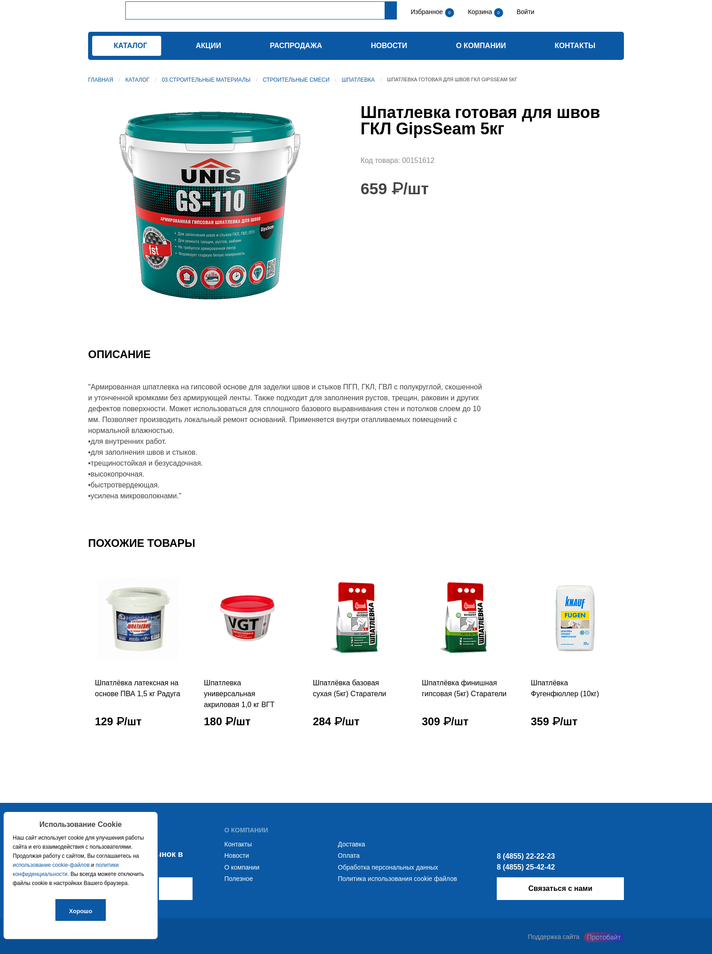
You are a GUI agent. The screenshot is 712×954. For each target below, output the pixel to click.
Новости (389, 45)
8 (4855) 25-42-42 (526, 867)
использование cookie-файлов (51, 865)
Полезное (238, 878)
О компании (481, 45)
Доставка (351, 844)
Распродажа (296, 45)
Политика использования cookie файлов (397, 878)
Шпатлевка (358, 80)
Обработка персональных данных (388, 867)
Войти (524, 11)
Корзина (481, 11)
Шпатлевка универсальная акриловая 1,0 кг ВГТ (239, 693)
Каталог (137, 80)
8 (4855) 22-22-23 (526, 856)
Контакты (575, 45)
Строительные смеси (296, 80)
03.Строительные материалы (206, 80)
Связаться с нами (560, 888)
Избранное (426, 11)
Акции (208, 45)
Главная (100, 80)
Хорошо (80, 911)
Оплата (349, 855)
